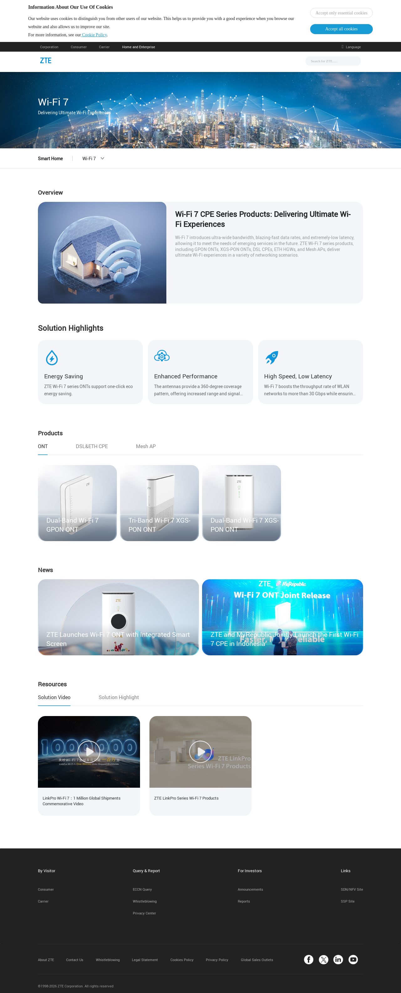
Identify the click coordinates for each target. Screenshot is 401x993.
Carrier (104, 51)
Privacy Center (144, 908)
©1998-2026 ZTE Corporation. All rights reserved (75, 981)
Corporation (49, 51)
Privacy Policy (217, 955)
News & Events (146, 65)
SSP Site (348, 896)
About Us (260, 65)
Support (232, 65)
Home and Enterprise (138, 51)
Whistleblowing (145, 896)
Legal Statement (145, 955)
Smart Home (50, 163)
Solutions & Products (192, 65)
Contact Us (74, 955)
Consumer (79, 51)
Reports (244, 896)
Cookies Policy (182, 955)
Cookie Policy (105, 37)
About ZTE (46, 955)
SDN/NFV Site (352, 885)
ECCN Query (142, 885)
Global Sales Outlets (257, 955)
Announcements (250, 885)
